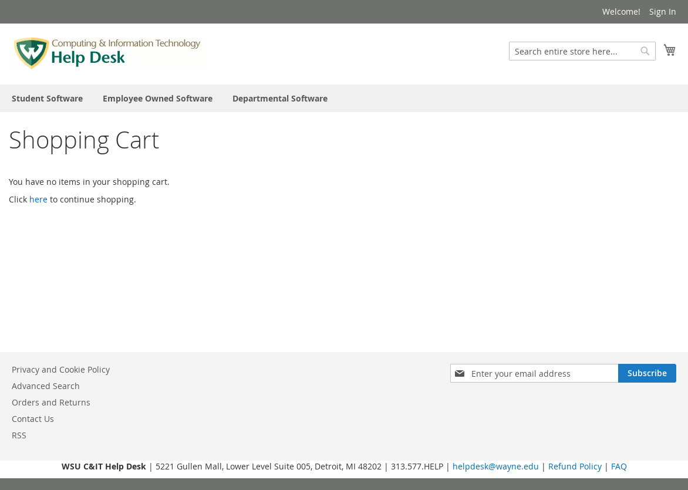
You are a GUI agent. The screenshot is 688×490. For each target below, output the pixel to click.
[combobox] (582, 51)
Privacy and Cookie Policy (61, 369)
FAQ (619, 466)
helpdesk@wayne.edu (496, 466)
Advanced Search (46, 385)
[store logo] (109, 53)
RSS (19, 435)
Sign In (662, 11)
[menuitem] (47, 98)
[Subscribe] (647, 373)
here (38, 199)
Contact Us (33, 418)
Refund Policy (575, 466)
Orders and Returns (51, 402)
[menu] (344, 98)
